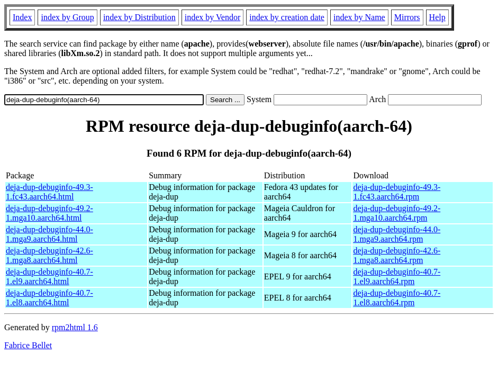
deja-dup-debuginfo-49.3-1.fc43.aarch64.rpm (396, 192)
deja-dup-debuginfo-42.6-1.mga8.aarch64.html (49, 255)
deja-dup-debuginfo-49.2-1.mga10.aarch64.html (49, 213)
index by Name (359, 17)
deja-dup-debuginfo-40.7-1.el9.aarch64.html (49, 276)
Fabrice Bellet (28, 345)
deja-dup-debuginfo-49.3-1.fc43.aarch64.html (49, 192)
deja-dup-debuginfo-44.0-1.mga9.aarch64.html (49, 234)
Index (22, 17)
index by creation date (286, 17)
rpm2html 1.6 (75, 327)
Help (437, 17)
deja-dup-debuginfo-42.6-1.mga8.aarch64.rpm (396, 255)
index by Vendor (212, 17)
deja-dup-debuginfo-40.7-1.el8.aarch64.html (49, 297)
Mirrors (407, 17)
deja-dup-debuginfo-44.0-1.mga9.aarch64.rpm (396, 234)
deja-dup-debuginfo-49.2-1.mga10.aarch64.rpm (396, 213)
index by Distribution (139, 17)
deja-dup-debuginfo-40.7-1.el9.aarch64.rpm (396, 276)
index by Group (67, 17)
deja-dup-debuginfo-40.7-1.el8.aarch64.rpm (396, 297)
